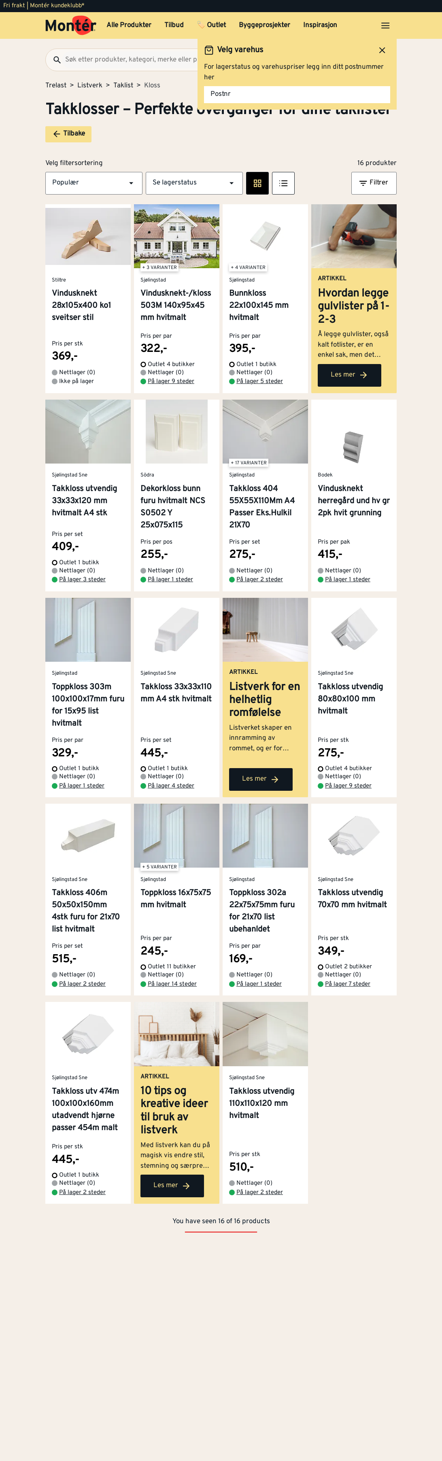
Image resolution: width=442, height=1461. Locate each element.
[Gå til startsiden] (71, 25)
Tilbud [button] (174, 25)
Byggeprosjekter (264, 25)
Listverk (89, 85)
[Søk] (54, 59)
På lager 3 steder (82, 580)
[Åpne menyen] (385, 25)
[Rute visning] (257, 183)
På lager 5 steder (259, 381)
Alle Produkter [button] (128, 25)
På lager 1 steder (170, 580)
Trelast (55, 85)
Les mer (349, 375)
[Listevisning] (283, 183)
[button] (93, 183)
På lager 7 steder (347, 984)
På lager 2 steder (259, 580)
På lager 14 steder (172, 984)
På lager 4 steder (171, 786)
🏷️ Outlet (211, 25)
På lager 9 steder (171, 381)
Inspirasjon (320, 25)
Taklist (123, 85)
